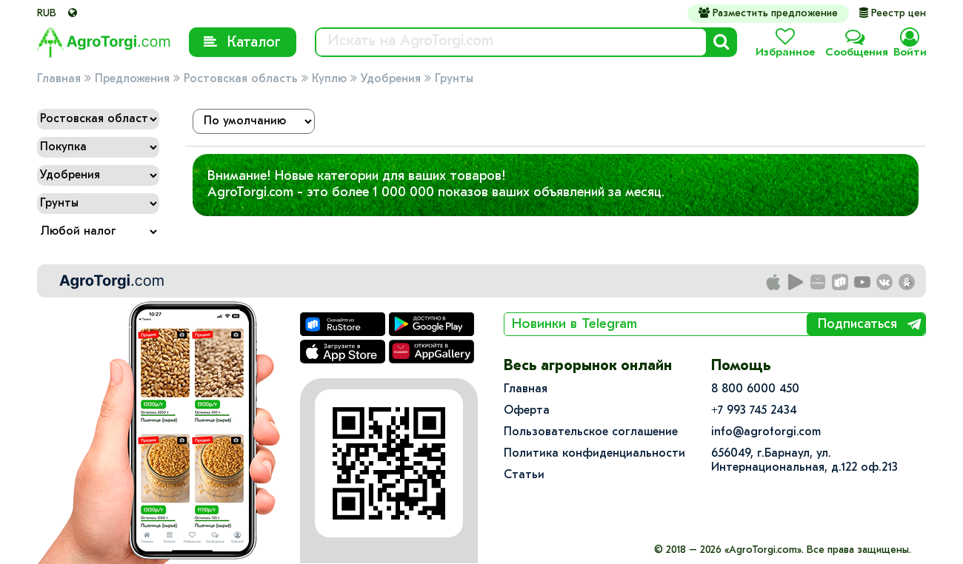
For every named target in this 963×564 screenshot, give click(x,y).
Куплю (329, 79)
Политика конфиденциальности (594, 454)
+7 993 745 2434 (754, 411)
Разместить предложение (768, 13)
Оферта (527, 411)
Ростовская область (241, 79)
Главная (59, 79)
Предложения (132, 79)
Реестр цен (892, 13)
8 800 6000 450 (755, 389)
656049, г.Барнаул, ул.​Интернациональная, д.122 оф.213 (804, 461)
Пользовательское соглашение (591, 432)
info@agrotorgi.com (766, 432)
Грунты (454, 79)
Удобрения (391, 79)
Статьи (524, 475)
